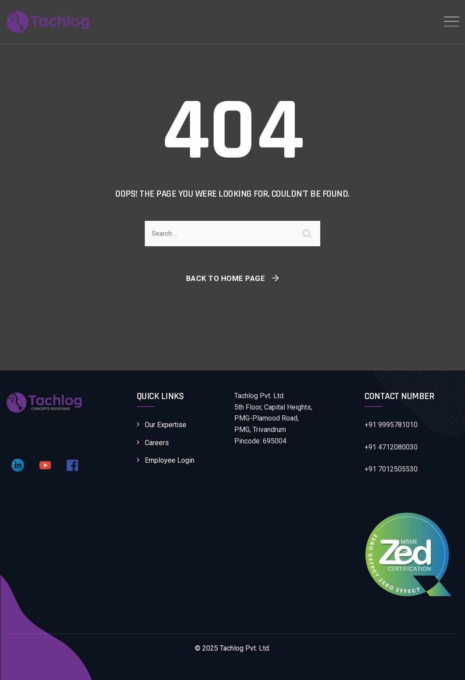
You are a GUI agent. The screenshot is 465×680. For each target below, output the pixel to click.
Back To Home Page (225, 278)
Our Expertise (165, 425)
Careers (157, 443)
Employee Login (169, 460)
